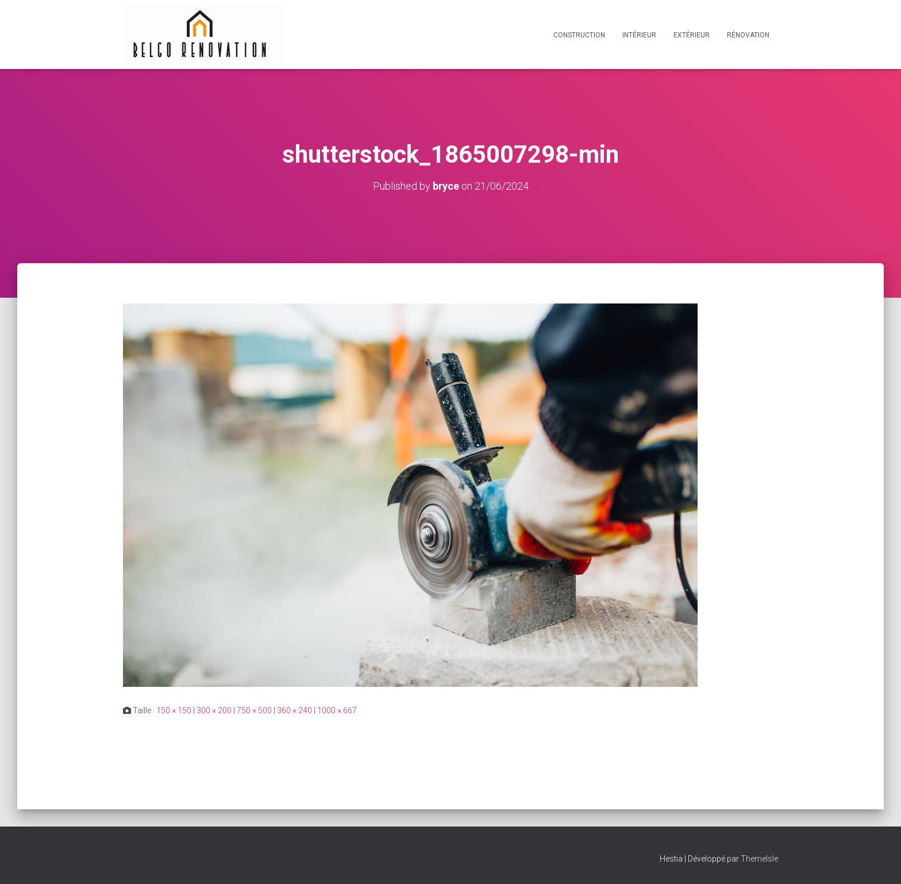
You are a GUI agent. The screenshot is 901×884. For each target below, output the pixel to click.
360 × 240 (294, 710)
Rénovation (748, 35)
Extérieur (691, 35)
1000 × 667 (337, 710)
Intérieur (639, 35)
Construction (579, 35)
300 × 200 (214, 710)
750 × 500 (254, 710)
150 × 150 (173, 710)
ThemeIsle (759, 858)
